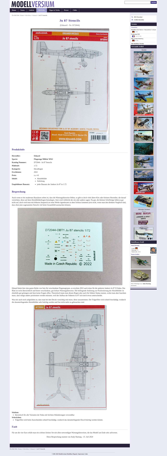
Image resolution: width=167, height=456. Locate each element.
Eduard (34, 15)
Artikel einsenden (139, 19)
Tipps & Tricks (54, 10)
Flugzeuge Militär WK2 (43, 159)
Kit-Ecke (41, 10)
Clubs (75, 10)
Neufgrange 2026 (135, 34)
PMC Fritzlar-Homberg (137, 38)
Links (86, 454)
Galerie (31, 10)
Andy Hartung (147, 283)
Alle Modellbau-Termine (137, 43)
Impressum (81, 454)
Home (14, 10)
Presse (66, 10)
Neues (22, 10)
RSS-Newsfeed (138, 17)
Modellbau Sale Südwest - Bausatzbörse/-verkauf (143, 29)
